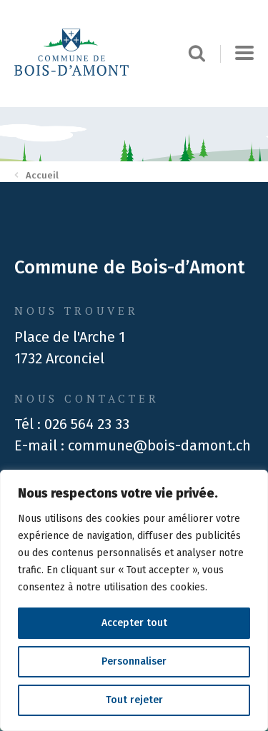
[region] (134, 600)
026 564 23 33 (86, 424)
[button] (244, 53)
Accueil (36, 174)
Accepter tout (134, 623)
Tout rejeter (134, 700)
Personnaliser (134, 661)
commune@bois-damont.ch (159, 445)
